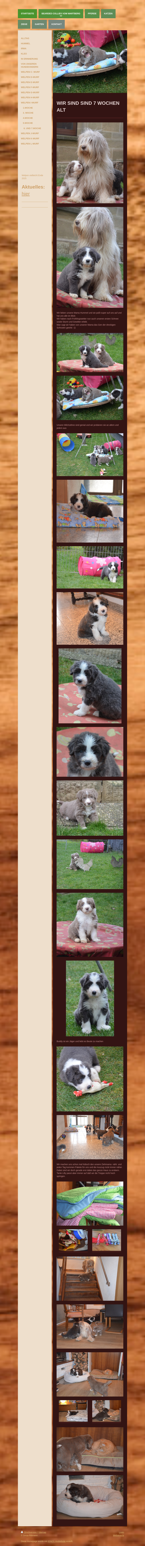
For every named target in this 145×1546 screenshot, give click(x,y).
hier (26, 193)
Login (121, 1532)
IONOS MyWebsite (57, 1541)
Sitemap (42, 1532)
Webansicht (118, 1535)
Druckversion (29, 1532)
